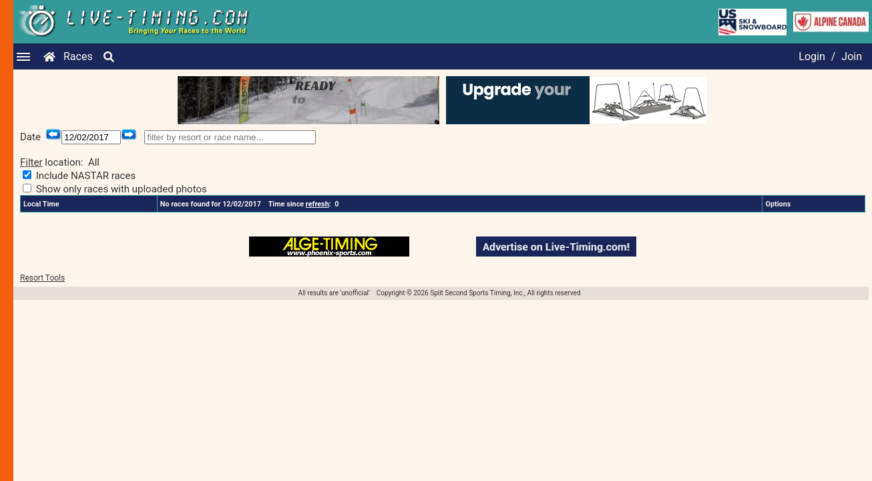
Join (851, 56)
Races (78, 56)
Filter (31, 162)
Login (812, 56)
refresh (317, 204)
